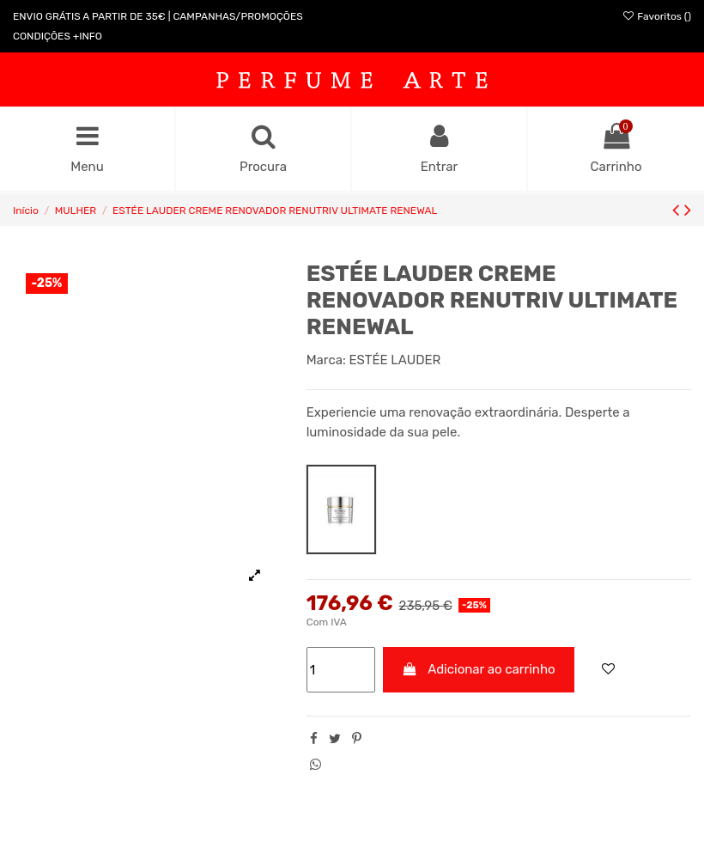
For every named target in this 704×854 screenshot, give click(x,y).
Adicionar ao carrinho (478, 669)
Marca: (326, 360)
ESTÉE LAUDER (395, 360)
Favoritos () (656, 16)
